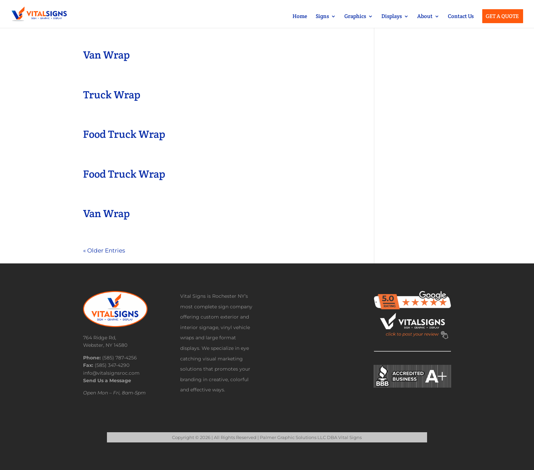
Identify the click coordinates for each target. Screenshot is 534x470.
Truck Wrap (111, 94)
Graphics (355, 17)
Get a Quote (502, 17)
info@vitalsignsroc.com (111, 373)
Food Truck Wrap (124, 134)
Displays (391, 17)
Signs (322, 17)
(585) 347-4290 (112, 365)
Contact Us (461, 17)
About (425, 17)
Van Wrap (106, 55)
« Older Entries (104, 250)
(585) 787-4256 (119, 358)
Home (300, 17)
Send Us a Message (107, 380)
